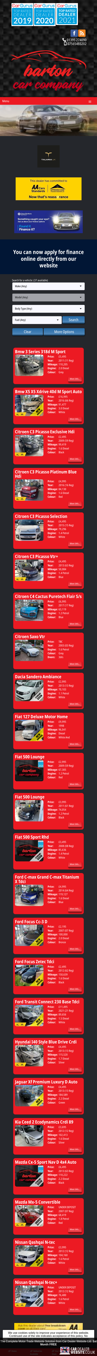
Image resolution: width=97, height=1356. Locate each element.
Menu (5, 101)
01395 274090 (77, 39)
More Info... (75, 378)
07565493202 (77, 43)
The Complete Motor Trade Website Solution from (48, 1347)
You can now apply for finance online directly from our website (48, 258)
